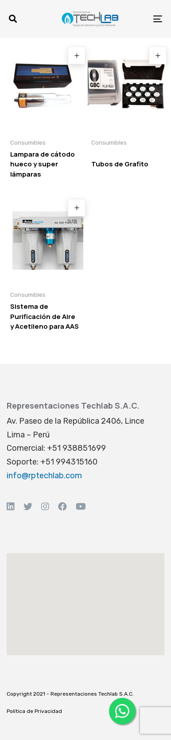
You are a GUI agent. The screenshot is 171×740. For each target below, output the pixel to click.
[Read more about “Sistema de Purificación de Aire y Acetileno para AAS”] (77, 207)
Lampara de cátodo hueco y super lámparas (42, 164)
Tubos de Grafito (119, 164)
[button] (13, 19)
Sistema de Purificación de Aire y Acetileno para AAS (44, 316)
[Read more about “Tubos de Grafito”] (158, 55)
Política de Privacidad (34, 711)
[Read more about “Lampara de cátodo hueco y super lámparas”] (77, 55)
